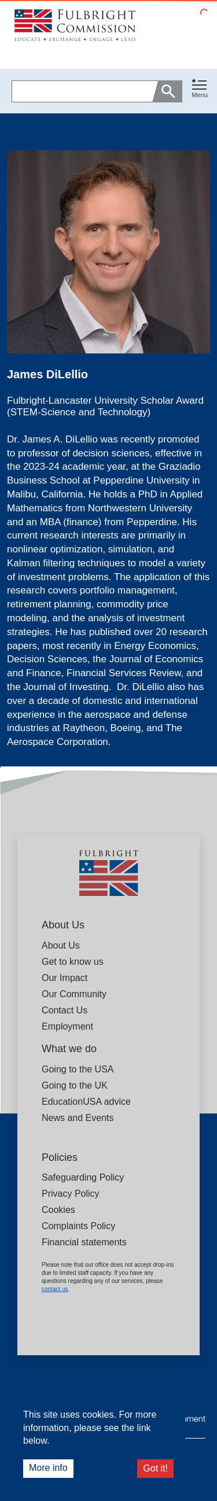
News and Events (78, 1118)
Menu (200, 94)
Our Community (74, 994)
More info (48, 1468)
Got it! (155, 1468)
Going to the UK (75, 1085)
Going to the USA (78, 1069)
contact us (55, 1289)
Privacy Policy (71, 1193)
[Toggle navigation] (199, 89)
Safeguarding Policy (83, 1177)
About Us (61, 945)
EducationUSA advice (86, 1102)
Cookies (58, 1210)
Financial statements (84, 1242)
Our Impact (64, 978)
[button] (199, 91)
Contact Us (64, 1010)
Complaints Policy (78, 1226)
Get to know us (73, 962)
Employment (67, 1026)
